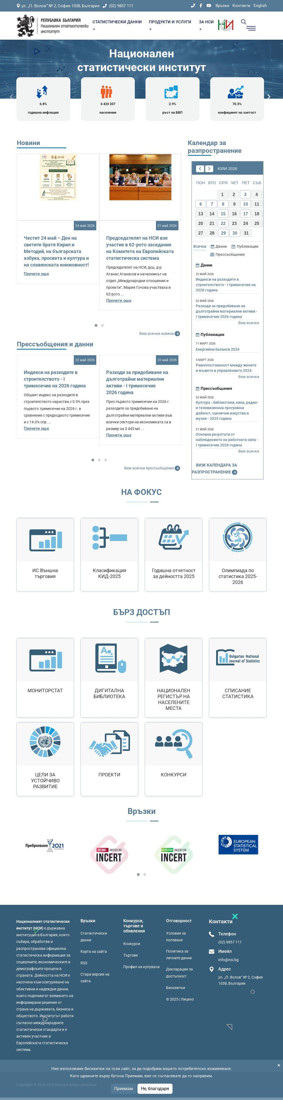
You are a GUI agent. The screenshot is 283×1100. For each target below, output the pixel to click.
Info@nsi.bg (228, 962)
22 (223, 226)
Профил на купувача (141, 969)
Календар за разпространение (215, 149)
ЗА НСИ (206, 25)
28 (212, 236)
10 (245, 207)
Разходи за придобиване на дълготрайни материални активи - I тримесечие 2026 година (226, 313)
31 (246, 236)
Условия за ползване (176, 939)
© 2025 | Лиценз (180, 1001)
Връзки (222, 5)
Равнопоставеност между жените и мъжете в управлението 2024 (226, 370)
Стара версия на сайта (95, 980)
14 (211, 216)
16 (234, 216)
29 (223, 236)
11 (256, 207)
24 (245, 226)
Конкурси (131, 946)
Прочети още (36, 276)
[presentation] (12, 97)
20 (200, 226)
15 (223, 216)
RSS (84, 966)
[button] (96, 328)
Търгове (130, 958)
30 (234, 236)
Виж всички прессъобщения (152, 471)
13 (200, 216)
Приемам (123, 1088)
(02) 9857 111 (118, 5)
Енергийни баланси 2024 (217, 352)
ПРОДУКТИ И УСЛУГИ (170, 25)
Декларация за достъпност (179, 975)
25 (256, 226)
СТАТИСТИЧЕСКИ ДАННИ (117, 25)
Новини (28, 145)
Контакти (241, 5)
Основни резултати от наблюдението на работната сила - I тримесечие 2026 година (227, 442)
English (260, 5)
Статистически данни (94, 939)
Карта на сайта (94, 954)
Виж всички (248, 325)
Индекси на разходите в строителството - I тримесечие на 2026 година (55, 381)
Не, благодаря (155, 1088)
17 (245, 216)
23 (234, 226)
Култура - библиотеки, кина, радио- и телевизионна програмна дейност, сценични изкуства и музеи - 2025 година (227, 413)
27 (200, 236)
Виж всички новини (160, 336)
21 (211, 226)
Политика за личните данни (179, 957)
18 (256, 216)
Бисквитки (175, 990)
